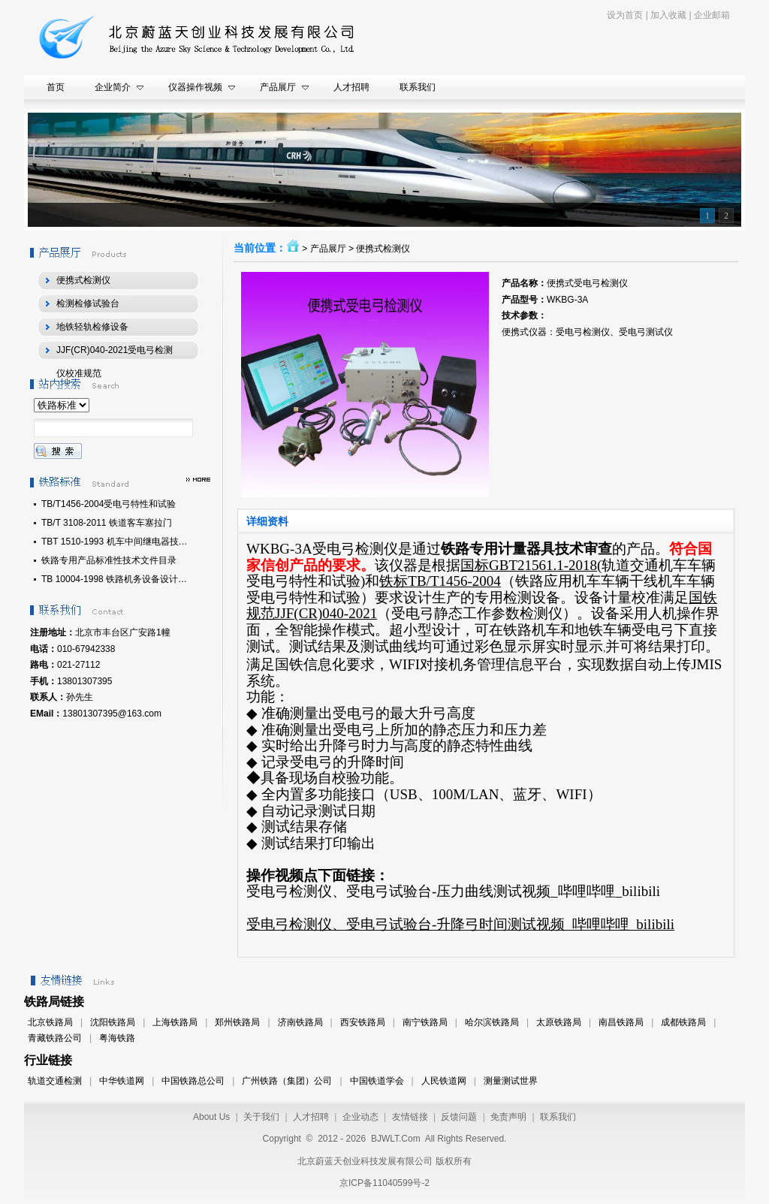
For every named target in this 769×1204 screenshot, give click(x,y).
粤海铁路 (117, 1038)
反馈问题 (459, 1117)
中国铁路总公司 (193, 1081)
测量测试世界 (511, 1081)
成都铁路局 (683, 1022)
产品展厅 (328, 248)
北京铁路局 (50, 1022)
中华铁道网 (121, 1081)
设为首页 (625, 15)
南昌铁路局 (621, 1022)
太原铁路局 (558, 1022)
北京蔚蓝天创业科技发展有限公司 (365, 1161)
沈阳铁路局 (112, 1022)
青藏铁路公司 (55, 1038)
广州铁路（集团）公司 (287, 1081)
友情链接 (410, 1117)
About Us (211, 1117)
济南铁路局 (300, 1022)
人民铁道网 (443, 1081)
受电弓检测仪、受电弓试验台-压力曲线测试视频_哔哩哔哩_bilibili (453, 891)
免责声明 (508, 1117)
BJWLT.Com (396, 1138)
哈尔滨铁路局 (492, 1022)
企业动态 (360, 1117)
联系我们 (558, 1117)
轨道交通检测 (55, 1081)
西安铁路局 (362, 1022)
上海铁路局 (175, 1022)
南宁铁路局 (425, 1022)
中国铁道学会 (377, 1081)
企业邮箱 (712, 15)
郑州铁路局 (237, 1022)
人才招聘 (311, 1117)
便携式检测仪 (383, 248)
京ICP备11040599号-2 (384, 1183)
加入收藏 (668, 15)
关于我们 (261, 1117)
